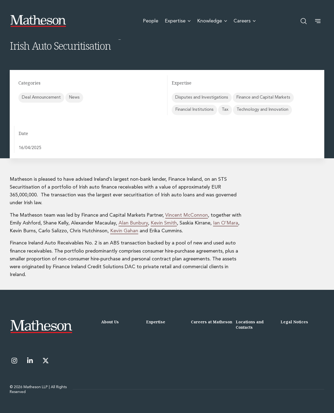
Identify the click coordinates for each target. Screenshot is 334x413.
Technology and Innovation (262, 110)
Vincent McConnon (186, 215)
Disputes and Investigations (201, 97)
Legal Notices (294, 321)
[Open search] (303, 21)
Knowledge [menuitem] (212, 21)
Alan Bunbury (133, 223)
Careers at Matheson (211, 321)
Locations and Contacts (250, 324)
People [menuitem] (150, 21)
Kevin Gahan (124, 231)
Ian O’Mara (225, 223)
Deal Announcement (41, 97)
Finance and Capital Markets (263, 97)
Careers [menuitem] (245, 21)
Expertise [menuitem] (178, 21)
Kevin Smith (164, 223)
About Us (110, 321)
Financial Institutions (194, 110)
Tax (225, 110)
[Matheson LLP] (38, 21)
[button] (317, 21)
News (74, 97)
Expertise (155, 321)
